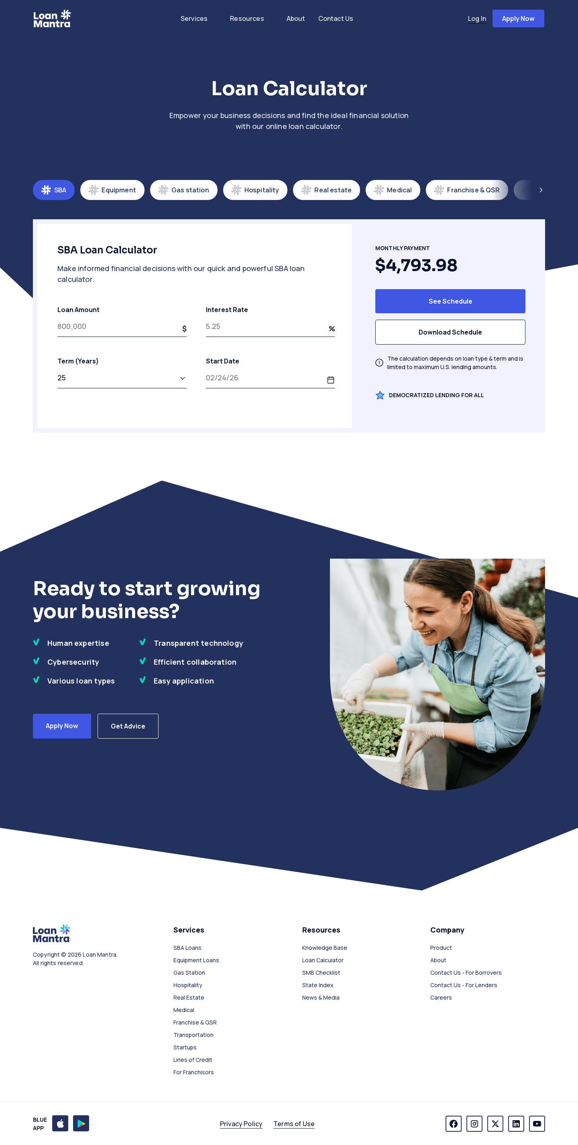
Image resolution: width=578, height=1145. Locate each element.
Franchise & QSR (195, 1022)
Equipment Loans (196, 960)
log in (477, 18)
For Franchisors (193, 1072)
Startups (185, 1047)
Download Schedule (450, 332)
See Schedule (450, 301)
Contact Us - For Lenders (463, 985)
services (194, 18)
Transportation (193, 1035)
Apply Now (62, 725)
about (296, 18)
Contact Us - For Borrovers (466, 972)
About (438, 960)
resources (247, 18)
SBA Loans (187, 947)
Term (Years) (122, 372)
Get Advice (128, 726)
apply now (518, 18)
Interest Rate (270, 321)
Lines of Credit (192, 1059)
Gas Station (189, 972)
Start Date (270, 372)
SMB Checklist (321, 972)
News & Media (321, 997)
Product (441, 947)
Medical (183, 1010)
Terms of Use (294, 1123)
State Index (318, 985)
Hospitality (187, 985)
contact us (336, 18)
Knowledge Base (324, 947)
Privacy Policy (241, 1123)
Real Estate (188, 997)
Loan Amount (122, 321)
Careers (441, 997)
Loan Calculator (323, 960)
